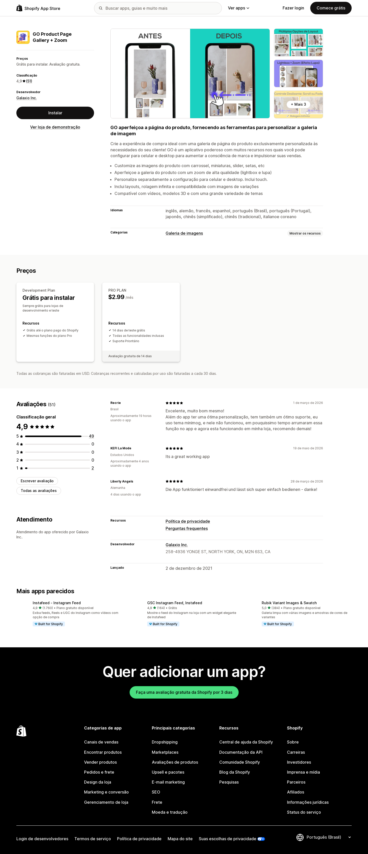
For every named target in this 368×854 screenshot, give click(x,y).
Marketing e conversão (106, 792)
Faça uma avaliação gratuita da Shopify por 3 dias (184, 692)
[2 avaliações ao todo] (92, 468)
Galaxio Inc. (26, 98)
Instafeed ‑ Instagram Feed (57, 603)
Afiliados (295, 792)
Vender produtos (100, 762)
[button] (69, 614)
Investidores (299, 762)
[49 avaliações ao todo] (91, 436)
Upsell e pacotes (168, 772)
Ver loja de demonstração (55, 127)
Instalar (55, 112)
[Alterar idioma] (329, 837)
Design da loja (97, 782)
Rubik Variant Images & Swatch (289, 603)
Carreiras (296, 752)
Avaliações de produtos (175, 762)
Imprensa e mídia (303, 772)
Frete (157, 802)
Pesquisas (229, 782)
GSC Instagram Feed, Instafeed (174, 603)
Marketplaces (165, 752)
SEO (156, 792)
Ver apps (238, 7)
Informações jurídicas (308, 802)
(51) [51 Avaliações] (29, 81)
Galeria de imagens (184, 233)
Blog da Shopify (234, 772)
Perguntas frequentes (187, 528)
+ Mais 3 (298, 104)
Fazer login (293, 7)
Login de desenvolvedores (42, 838)
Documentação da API (240, 752)
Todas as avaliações (39, 490)
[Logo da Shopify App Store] (38, 8)
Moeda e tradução (170, 812)
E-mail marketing (168, 782)
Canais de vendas (101, 742)
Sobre (293, 742)
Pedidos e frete (99, 772)
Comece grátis (331, 7)
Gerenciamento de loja (106, 802)
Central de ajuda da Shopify (246, 742)
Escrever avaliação (37, 481)
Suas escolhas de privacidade (227, 838)
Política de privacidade (188, 521)
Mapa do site (180, 838)
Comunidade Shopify (239, 762)
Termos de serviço (92, 838)
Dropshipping (165, 742)
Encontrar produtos (103, 752)
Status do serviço (304, 812)
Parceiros (296, 782)
